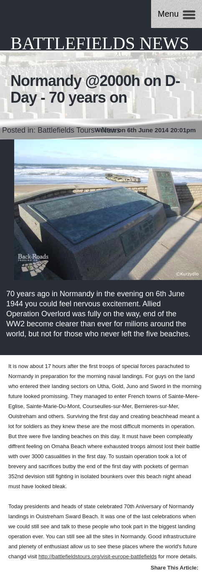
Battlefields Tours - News (79, 130)
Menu (168, 13)
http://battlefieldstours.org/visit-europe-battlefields (97, 556)
